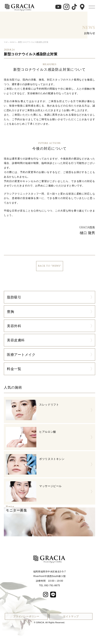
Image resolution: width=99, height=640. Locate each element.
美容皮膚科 (16, 340)
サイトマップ (71, 616)
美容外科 (14, 325)
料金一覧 (14, 368)
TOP (6, 42)
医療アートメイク (21, 354)
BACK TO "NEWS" (49, 266)
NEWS (13, 42)
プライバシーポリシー (26, 616)
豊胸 (10, 311)
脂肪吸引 (14, 297)
